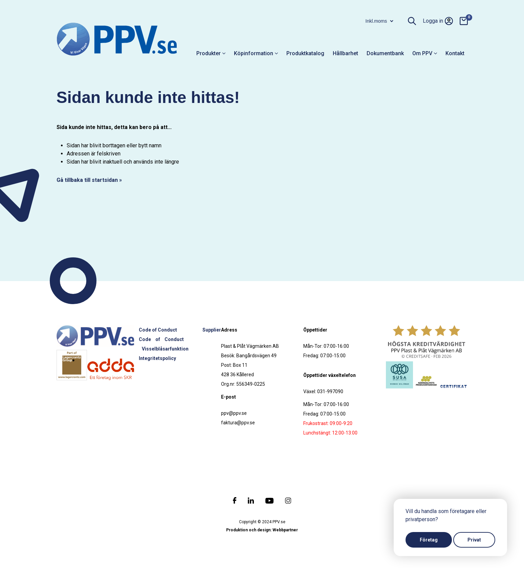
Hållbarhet (345, 53)
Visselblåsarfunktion (165, 349)
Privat (474, 540)
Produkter (210, 53)
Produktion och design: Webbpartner (262, 530)
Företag (429, 540)
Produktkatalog (305, 53)
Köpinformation (256, 53)
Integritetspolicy (157, 358)
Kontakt (454, 53)
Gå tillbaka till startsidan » (89, 180)
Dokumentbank (385, 53)
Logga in (438, 21)
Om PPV (424, 53)
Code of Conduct (158, 330)
